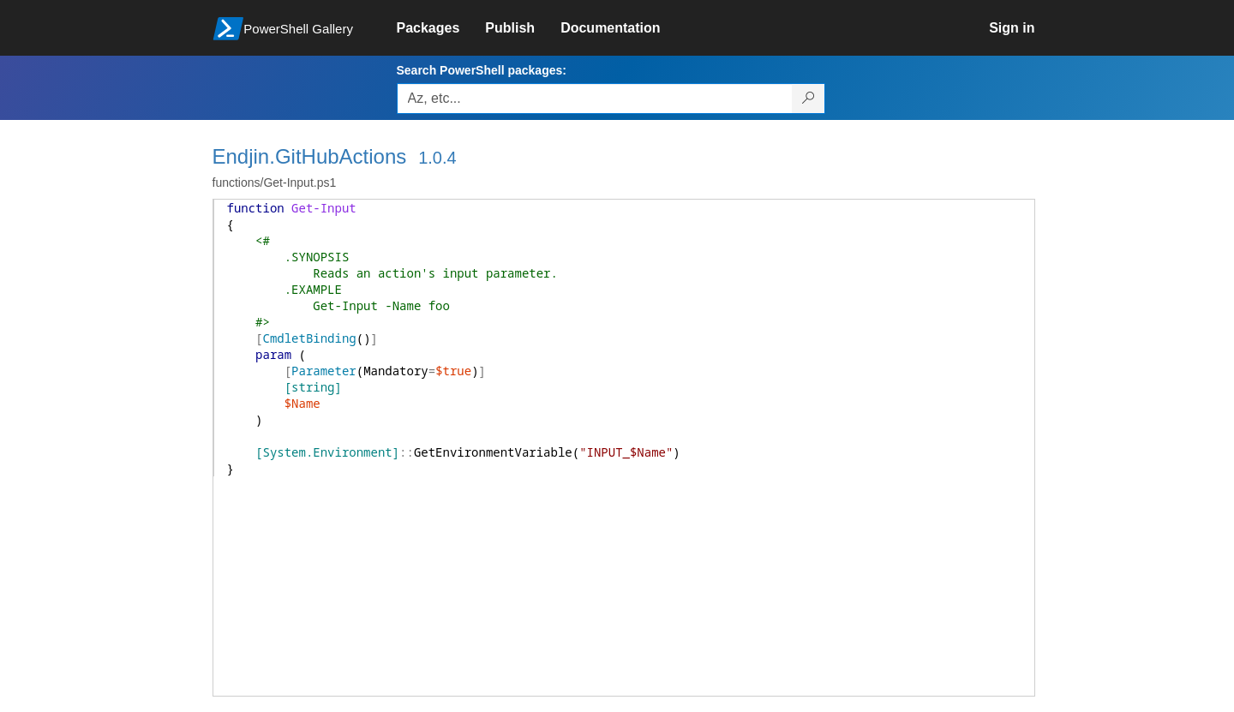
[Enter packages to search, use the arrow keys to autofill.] (595, 98)
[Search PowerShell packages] (808, 98)
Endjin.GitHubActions (310, 156)
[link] (441, 28)
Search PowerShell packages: (481, 70)
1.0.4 (437, 157)
